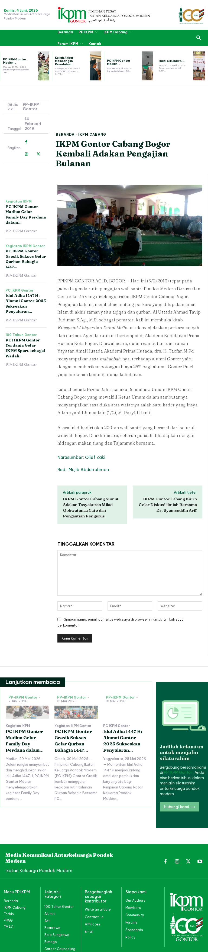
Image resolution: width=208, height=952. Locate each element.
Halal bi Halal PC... (172, 61)
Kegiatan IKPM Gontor (25, 246)
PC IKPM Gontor (19, 290)
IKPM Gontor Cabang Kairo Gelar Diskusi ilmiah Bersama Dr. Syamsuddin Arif (168, 504)
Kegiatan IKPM (18, 201)
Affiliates (92, 924)
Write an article (98, 909)
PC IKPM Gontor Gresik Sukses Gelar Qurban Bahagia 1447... (25, 259)
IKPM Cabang (92, 134)
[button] (198, 37)
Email (89, 932)
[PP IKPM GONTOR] (104, 14)
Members (133, 908)
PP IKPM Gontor (178, 772)
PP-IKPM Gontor (31, 107)
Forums (131, 922)
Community (134, 915)
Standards (134, 930)
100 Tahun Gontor (21, 335)
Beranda (65, 134)
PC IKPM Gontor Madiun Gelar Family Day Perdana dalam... (25, 214)
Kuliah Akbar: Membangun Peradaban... (64, 61)
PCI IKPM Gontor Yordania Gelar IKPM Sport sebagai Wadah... (25, 348)
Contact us (94, 917)
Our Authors (135, 900)
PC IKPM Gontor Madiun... (14, 61)
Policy (130, 937)
